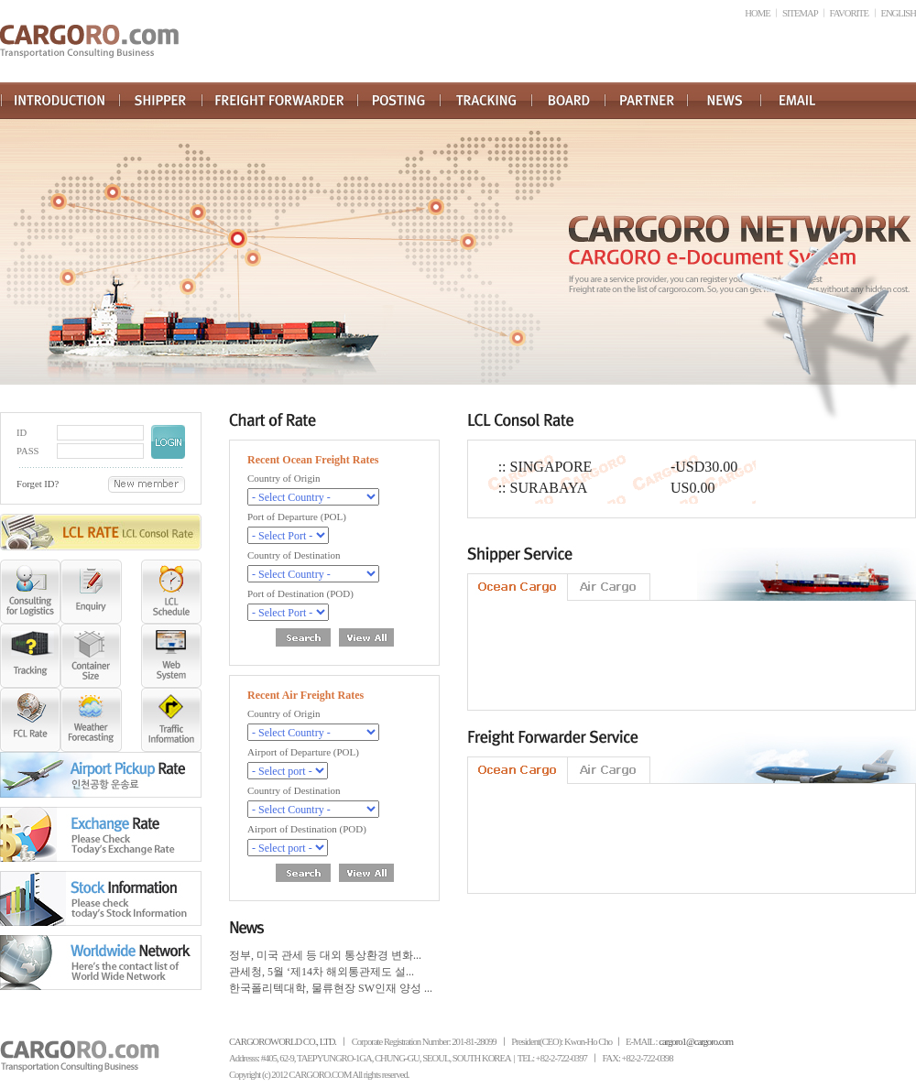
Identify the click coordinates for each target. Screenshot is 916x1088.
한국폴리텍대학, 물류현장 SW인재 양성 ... (330, 988)
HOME (757, 13)
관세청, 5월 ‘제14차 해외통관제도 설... (321, 971)
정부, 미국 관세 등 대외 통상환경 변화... (325, 955)
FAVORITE (849, 13)
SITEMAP (799, 13)
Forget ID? (37, 484)
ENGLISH (898, 13)
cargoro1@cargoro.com (696, 1042)
